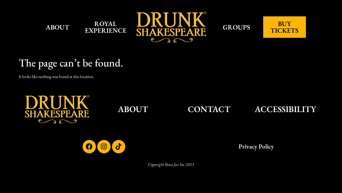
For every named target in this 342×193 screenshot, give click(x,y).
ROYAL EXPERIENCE (105, 27)
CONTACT (209, 109)
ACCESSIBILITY (285, 109)
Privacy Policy (256, 146)
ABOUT (57, 27)
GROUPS (236, 27)
